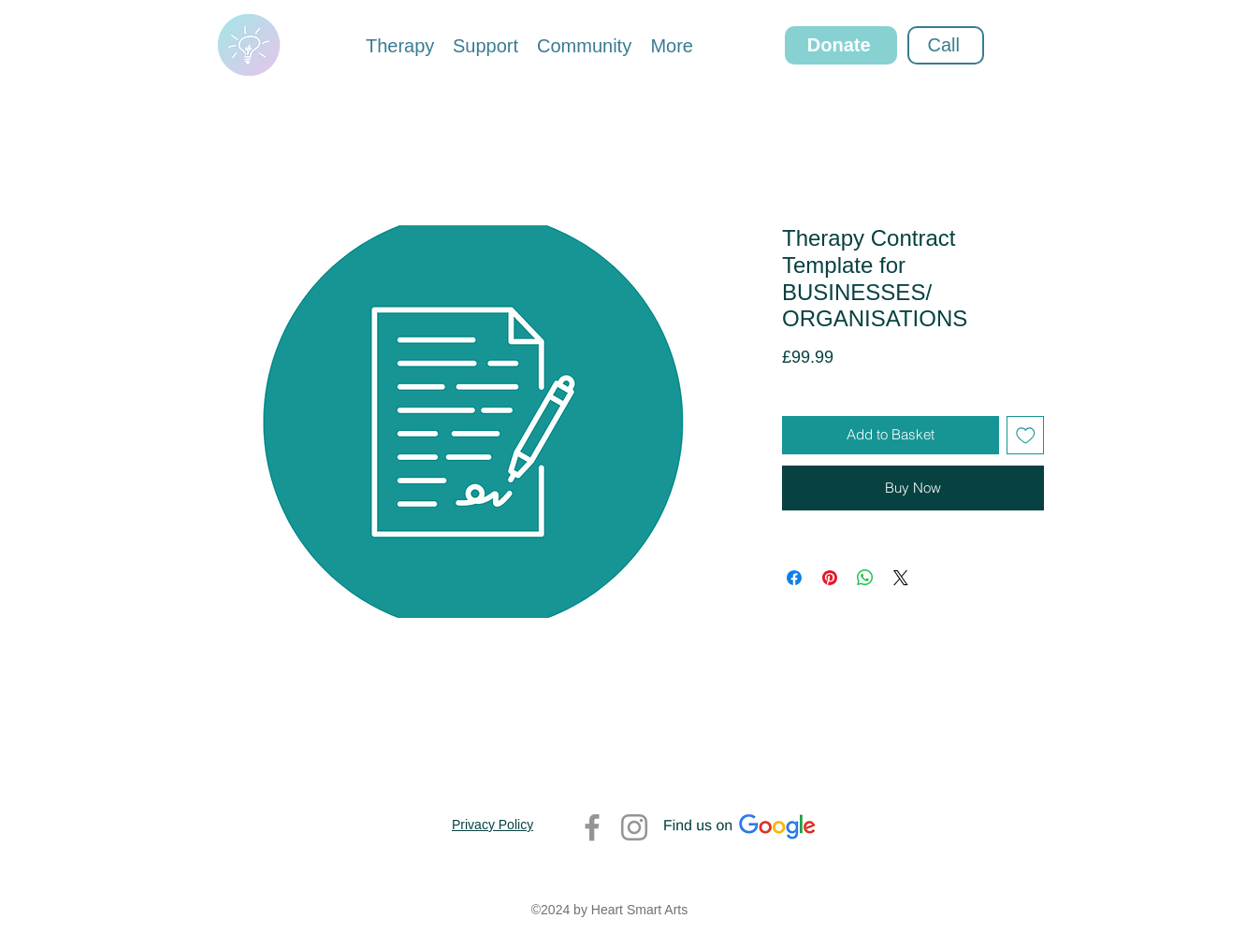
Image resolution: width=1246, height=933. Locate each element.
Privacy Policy (492, 824)
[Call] (945, 45)
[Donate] (841, 45)
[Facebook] (592, 827)
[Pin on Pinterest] (830, 578)
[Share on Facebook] (794, 578)
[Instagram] (634, 827)
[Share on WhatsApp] (865, 578)
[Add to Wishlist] (1026, 435)
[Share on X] (901, 578)
